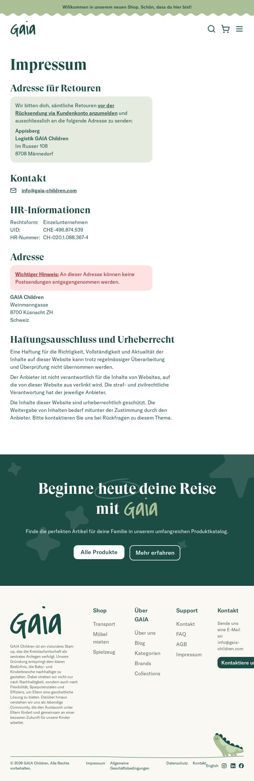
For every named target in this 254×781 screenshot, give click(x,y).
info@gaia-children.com (49, 190)
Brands (143, 663)
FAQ (181, 634)
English (212, 765)
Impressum (189, 654)
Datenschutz (177, 763)
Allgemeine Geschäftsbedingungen (129, 766)
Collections (147, 673)
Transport (104, 624)
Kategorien (147, 653)
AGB (181, 644)
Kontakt (185, 624)
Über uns (145, 633)
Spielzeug (104, 652)
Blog (140, 643)
